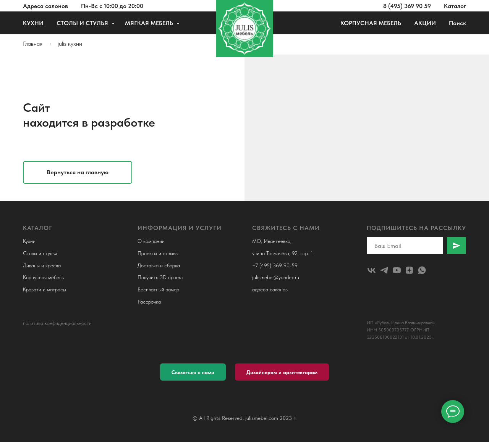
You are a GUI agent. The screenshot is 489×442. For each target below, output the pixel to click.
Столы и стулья (40, 253)
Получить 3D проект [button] (160, 277)
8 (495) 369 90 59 (407, 6)
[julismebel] (371, 270)
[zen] (409, 270)
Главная (32, 43)
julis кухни (70, 43)
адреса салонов (270, 289)
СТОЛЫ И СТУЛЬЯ (83, 23)
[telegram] (384, 270)
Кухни (29, 241)
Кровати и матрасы (44, 289)
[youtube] (397, 270)
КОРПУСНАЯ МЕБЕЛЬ (370, 23)
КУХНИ (33, 23)
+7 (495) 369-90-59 (275, 265)
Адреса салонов (45, 6)
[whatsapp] (422, 270)
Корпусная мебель (43, 277)
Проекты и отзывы (158, 253)
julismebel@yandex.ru (275, 277)
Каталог (455, 6)
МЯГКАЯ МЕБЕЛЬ (150, 23)
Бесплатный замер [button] (158, 289)
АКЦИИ (425, 23)
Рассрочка (149, 302)
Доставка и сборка (159, 265)
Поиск (457, 23)
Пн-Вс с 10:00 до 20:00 (112, 6)
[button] (193, 372)
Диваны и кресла (42, 265)
